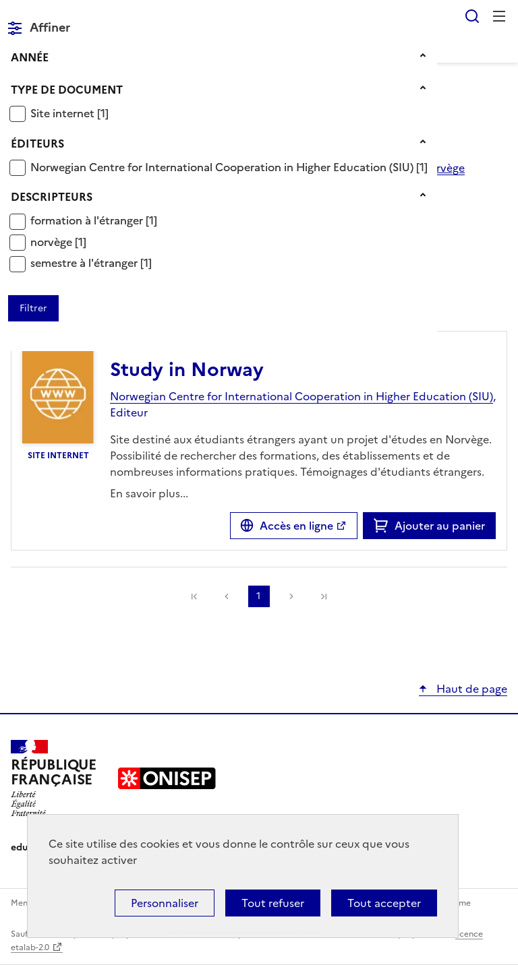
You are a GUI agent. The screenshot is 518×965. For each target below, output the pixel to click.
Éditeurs (37, 143)
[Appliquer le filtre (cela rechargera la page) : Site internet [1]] (69, 113)
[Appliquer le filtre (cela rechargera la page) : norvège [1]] (58, 241)
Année (30, 57)
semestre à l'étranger (85, 263)
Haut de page (470, 689)
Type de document (67, 90)
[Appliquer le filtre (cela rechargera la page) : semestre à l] (91, 262)
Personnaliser (164, 903)
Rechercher (472, 16)
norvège (52, 242)
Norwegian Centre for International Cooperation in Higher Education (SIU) (223, 167)
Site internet (63, 113)
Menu (499, 16)
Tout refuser (272, 903)
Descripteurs (51, 197)
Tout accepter (384, 903)
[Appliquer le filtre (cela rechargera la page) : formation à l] (93, 220)
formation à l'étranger (88, 220)
